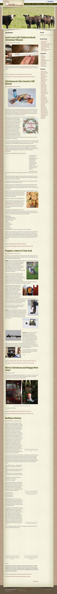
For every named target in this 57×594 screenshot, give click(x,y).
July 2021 (42, 78)
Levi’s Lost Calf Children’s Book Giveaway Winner (20, 38)
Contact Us (50, 4)
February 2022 (43, 76)
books (8, 576)
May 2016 (42, 96)
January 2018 (43, 91)
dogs (14, 363)
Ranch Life (29, 74)
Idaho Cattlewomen (18, 243)
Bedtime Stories (13, 418)
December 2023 (44, 72)
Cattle (42, 58)
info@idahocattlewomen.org (26, 67)
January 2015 (43, 110)
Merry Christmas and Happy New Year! (21, 369)
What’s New (28, 4)
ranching (33, 76)
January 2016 (43, 99)
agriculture (9, 246)
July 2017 (42, 94)
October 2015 (43, 103)
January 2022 (43, 77)
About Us (45, 4)
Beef (42, 55)
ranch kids (24, 76)
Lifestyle (20, 74)
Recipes (42, 65)
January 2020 (43, 85)
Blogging (12, 74)
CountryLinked (8, 127)
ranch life (29, 76)
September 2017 (44, 93)
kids (17, 576)
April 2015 (43, 106)
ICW (6, 372)
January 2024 (43, 71)
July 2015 (42, 104)
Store (33, 4)
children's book (10, 76)
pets (20, 363)
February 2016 (43, 98)
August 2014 (43, 116)
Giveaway (16, 74)
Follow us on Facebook (22, 590)
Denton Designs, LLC (49, 589)
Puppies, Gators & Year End (18, 250)
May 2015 (42, 105)
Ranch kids (24, 74)
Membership (38, 4)
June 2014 (43, 118)
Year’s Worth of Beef (23, 112)
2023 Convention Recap (45, 43)
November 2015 (44, 101)
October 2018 (43, 90)
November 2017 (44, 92)
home (20, 413)
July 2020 (42, 81)
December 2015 (44, 100)
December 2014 (44, 111)
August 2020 (43, 80)
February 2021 (43, 79)
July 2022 (42, 74)
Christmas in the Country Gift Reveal (20, 82)
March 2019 (43, 87)
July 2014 (42, 117)
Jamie (15, 202)
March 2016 (43, 97)
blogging (14, 246)
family (13, 413)
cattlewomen (10, 363)
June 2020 (43, 83)
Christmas (19, 246)
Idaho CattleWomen (13, 4)
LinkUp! (27, 213)
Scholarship (43, 66)
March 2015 (43, 107)
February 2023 (43, 73)
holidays (23, 246)
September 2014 (44, 114)
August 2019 (43, 86)
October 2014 (43, 113)
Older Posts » (36, 581)
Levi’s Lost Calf (26, 66)
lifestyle (20, 76)
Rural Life (31, 246)
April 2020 (43, 84)
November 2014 (44, 112)
